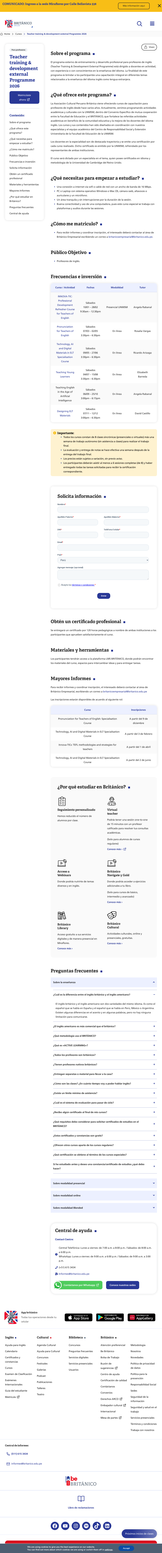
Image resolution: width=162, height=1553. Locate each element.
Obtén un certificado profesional (21, 176)
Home (5, 34)
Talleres (41, 1388)
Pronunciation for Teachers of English (65, 331)
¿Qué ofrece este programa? (18, 130)
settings (108, 1549)
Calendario (11, 1351)
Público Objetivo (18, 155)
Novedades (137, 1357)
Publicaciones (44, 1382)
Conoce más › (114, 849)
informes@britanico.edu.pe (26, 1463)
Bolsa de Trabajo (110, 1357)
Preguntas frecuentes (21, 207)
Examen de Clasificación (18, 1374)
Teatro (40, 1394)
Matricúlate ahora (24, 97)
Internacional (108, 1411)
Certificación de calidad (114, 1380)
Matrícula (10, 1397)
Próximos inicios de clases (139, 1533)
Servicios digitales (78, 1357)
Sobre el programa (20, 122)
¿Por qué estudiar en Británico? (21, 199)
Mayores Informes (19, 190)
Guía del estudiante (16, 1390)
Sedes (134, 1390)
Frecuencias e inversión (22, 161)
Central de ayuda (19, 213)
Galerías (41, 1369)
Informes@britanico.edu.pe (74, 1273)
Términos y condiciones (144, 1423)
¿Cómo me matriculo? (21, 149)
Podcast (41, 1375)
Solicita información (20, 167)
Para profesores (18, 50)
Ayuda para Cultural (48, 1351)
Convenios (106, 1392)
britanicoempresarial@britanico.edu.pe (131, 236)
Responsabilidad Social (143, 1384)
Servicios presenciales (80, 1363)
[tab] (104, 982)
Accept (126, 1548)
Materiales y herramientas (24, 184)
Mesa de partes (109, 1417)
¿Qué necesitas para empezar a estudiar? (20, 141)
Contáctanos (108, 1386)
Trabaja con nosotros (142, 1430)
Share (149, 47)
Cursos (18, 34)
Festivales (42, 1363)
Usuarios (73, 1369)
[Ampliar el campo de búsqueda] (139, 23)
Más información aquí (134, 5)
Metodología (138, 1345)
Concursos (42, 1357)
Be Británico (107, 1351)
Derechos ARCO (110, 1399)
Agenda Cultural (46, 1345)
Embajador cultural (111, 1405)
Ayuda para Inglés (15, 1345)
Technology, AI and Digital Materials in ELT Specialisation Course (65, 353)
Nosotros (136, 1351)
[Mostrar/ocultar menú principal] (152, 23)
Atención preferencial (113, 1345)
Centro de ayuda (110, 1374)
